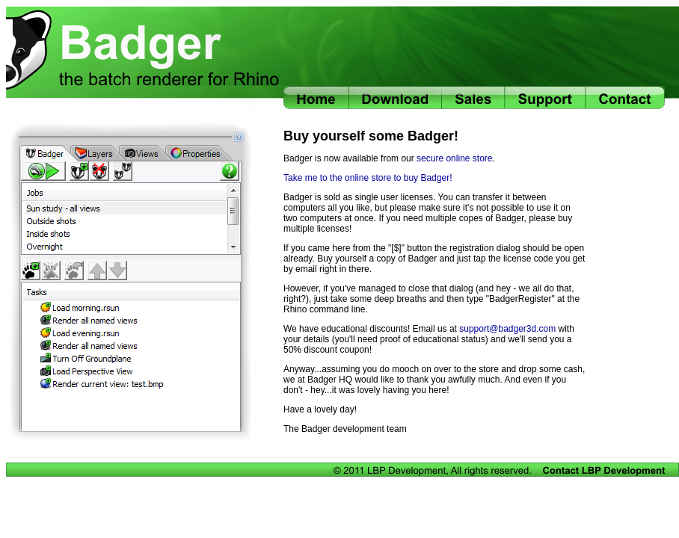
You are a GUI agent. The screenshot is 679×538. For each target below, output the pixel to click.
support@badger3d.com (507, 329)
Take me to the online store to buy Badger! (367, 178)
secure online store (454, 158)
